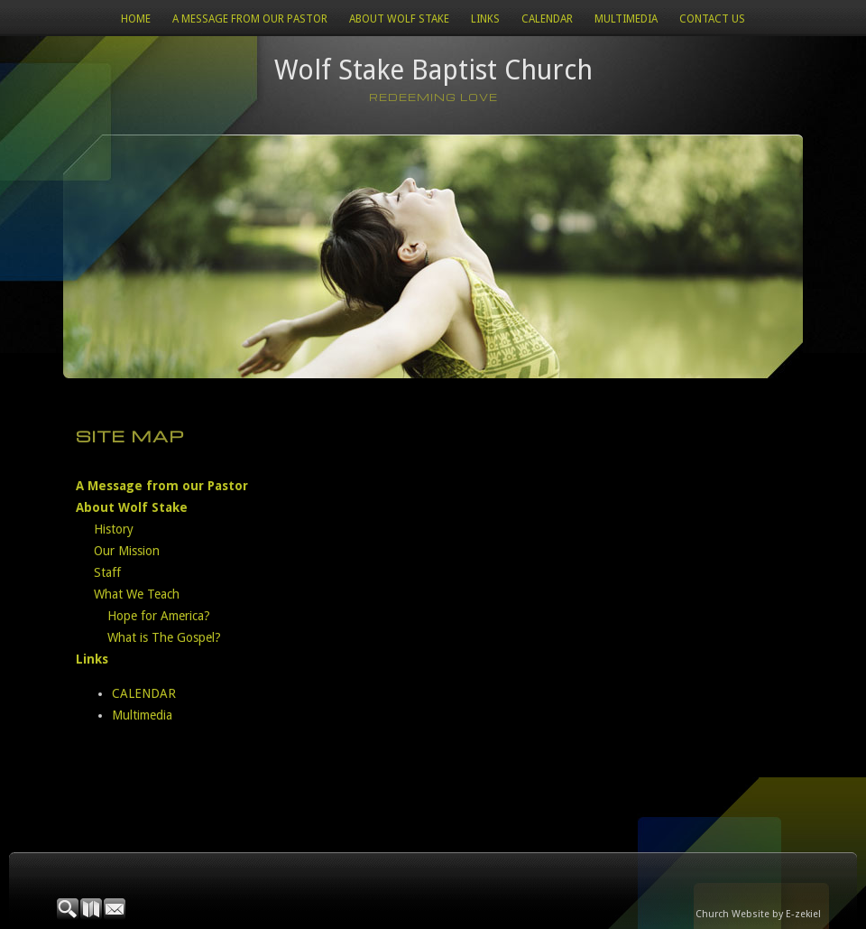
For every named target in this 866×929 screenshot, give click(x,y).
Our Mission (127, 550)
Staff (107, 572)
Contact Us (712, 19)
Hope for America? (158, 615)
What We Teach (137, 594)
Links (485, 19)
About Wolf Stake (399, 19)
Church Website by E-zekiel (758, 914)
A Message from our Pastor (249, 19)
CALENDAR (547, 19)
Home (136, 19)
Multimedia (626, 19)
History (114, 529)
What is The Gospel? (164, 637)
